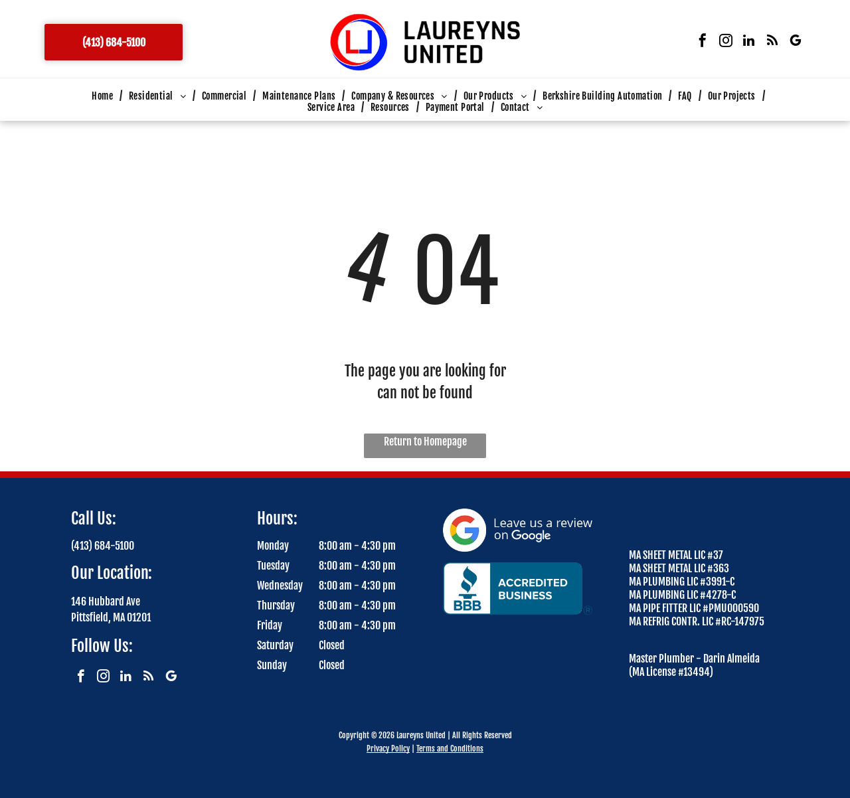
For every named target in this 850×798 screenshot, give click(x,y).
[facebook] (703, 42)
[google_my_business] (796, 42)
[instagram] (726, 42)
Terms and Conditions (449, 749)
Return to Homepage (425, 441)
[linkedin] (749, 42)
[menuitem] (103, 96)
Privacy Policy (388, 749)
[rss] (772, 42)
